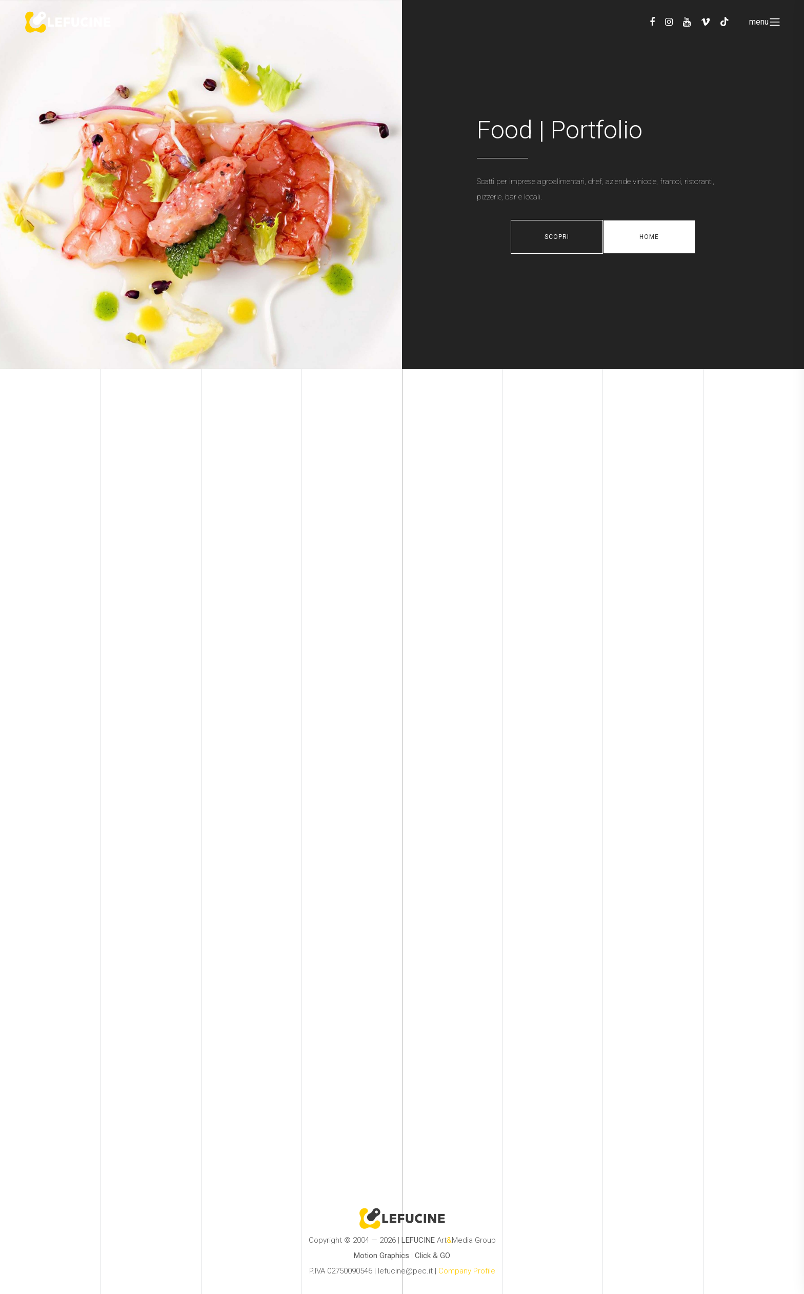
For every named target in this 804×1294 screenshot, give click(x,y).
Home (649, 236)
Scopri (557, 236)
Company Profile (466, 1271)
